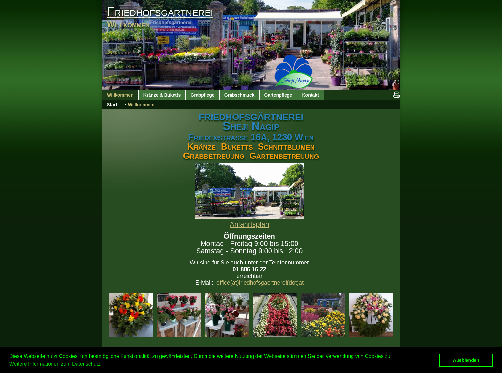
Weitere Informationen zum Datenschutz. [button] (55, 364)
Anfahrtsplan (249, 224)
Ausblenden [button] (466, 360)
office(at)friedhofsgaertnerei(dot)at (260, 283)
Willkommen (141, 104)
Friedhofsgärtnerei (160, 11)
